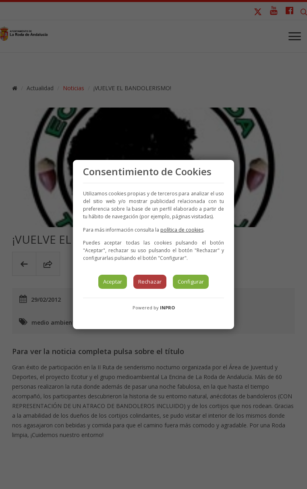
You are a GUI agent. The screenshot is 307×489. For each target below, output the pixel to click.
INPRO (167, 308)
